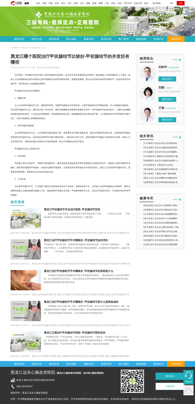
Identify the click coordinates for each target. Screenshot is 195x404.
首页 (38, 3)
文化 (82, 3)
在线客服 (188, 382)
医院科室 (54, 39)
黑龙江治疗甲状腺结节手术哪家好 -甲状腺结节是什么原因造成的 (81, 301)
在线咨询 (176, 39)
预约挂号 (167, 79)
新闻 (44, 3)
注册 (171, 3)
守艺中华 (128, 3)
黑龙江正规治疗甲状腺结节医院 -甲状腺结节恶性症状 (75, 332)
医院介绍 (36, 39)
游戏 (76, 3)
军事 (51, 3)
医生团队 (71, 39)
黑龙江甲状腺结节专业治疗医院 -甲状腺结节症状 (72, 209)
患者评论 (158, 39)
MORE (175, 60)
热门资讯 (123, 39)
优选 (113, 3)
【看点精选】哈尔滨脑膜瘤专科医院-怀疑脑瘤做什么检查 (168, 169)
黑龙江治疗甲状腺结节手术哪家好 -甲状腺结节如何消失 (76, 240)
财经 (57, 3)
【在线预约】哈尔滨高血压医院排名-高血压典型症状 (166, 240)
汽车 (69, 3)
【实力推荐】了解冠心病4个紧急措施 (159, 173)
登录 (180, 3)
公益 (107, 3)
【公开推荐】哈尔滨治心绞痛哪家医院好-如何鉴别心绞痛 (168, 214)
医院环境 (106, 39)
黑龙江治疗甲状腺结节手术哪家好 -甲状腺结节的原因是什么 (78, 271)
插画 (94, 3)
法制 (119, 3)
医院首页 (19, 39)
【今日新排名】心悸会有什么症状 (158, 165)
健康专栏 (89, 39)
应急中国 (138, 3)
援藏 (88, 3)
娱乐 (63, 3)
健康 (26, 3)
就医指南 (141, 39)
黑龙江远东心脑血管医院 (48, 67)
